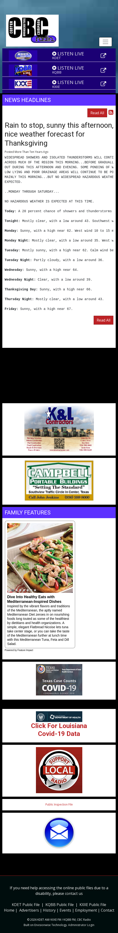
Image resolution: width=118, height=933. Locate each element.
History (49, 910)
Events (65, 910)
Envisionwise (42, 925)
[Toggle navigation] (105, 42)
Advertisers (29, 910)
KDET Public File (26, 904)
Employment (86, 910)
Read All (97, 112)
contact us (74, 893)
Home (9, 910)
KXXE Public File (93, 904)
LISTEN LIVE (68, 53)
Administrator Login (81, 925)
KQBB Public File (59, 904)
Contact (107, 910)
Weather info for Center (59, 401)
